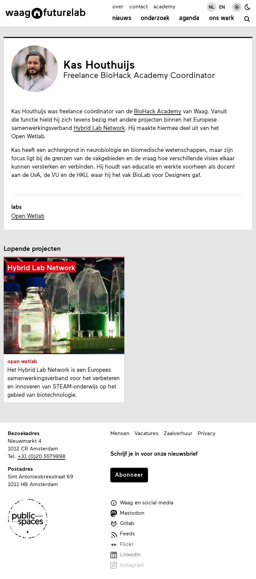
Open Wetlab (27, 215)
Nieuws (121, 18)
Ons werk (221, 18)
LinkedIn (125, 554)
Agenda (189, 18)
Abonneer (129, 474)
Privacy (206, 433)
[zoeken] (247, 19)
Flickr (122, 544)
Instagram (127, 565)
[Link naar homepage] (45, 13)
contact (138, 6)
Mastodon (127, 513)
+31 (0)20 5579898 (41, 456)
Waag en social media (141, 502)
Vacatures (146, 433)
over (117, 6)
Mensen (119, 433)
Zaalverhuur (178, 433)
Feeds (122, 533)
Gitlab (122, 523)
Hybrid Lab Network (99, 127)
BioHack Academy (157, 111)
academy (164, 6)
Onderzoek (155, 18)
